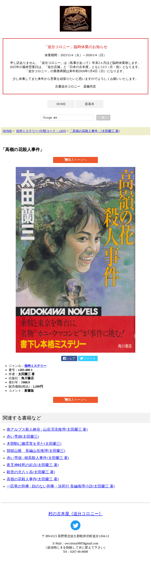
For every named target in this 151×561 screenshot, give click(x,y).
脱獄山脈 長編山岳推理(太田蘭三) (36, 451)
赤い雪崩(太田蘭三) (23, 436)
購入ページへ (75, 159)
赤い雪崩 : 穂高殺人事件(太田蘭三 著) (38, 458)
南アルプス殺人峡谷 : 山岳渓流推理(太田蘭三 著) (47, 429)
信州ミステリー (35, 365)
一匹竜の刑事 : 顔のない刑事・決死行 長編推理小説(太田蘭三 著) (61, 486)
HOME (61, 104)
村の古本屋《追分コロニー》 (75, 513)
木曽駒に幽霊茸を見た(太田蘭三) (34, 444)
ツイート (88, 358)
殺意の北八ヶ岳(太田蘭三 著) (31, 472)
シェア (69, 358)
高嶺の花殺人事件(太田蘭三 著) (33, 479)
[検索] (67, 117)
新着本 (89, 104)
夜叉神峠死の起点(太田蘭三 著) (33, 465)
